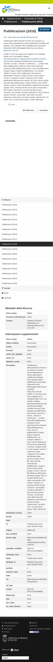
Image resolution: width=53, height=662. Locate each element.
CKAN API (33, 626)
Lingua (4, 654)
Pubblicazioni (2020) (9, 254)
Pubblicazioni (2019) (9, 249)
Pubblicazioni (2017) (9, 239)
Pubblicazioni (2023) (9, 269)
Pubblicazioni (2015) (9, 229)
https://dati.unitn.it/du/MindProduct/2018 (23, 37)
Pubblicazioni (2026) (9, 283)
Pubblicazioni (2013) (9, 219)
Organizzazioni (14, 18)
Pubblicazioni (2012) (9, 215)
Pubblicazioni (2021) (9, 259)
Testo (12, 104)
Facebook (6, 298)
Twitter (5, 293)
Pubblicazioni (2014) (9, 224)
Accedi (47, 2)
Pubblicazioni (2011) (9, 210)
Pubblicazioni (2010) (9, 205)
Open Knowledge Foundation (40, 629)
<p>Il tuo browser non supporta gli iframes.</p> (26, 154)
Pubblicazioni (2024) (9, 274)
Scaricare (45, 29)
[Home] (3, 18)
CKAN (15, 650)
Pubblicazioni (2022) (9, 264)
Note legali (7, 629)
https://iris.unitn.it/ (10, 50)
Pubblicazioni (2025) (9, 278)
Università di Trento (33, 18)
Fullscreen (28, 110)
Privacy (6, 632)
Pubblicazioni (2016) (9, 234)
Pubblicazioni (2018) (32, 22)
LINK (32, 328)
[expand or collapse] (49, 8)
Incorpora (42, 110)
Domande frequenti (10, 623)
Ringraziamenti (8, 626)
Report (33, 623)
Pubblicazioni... (11, 22)
